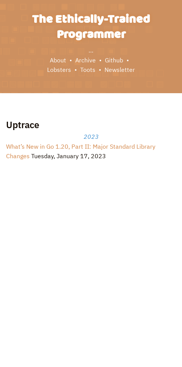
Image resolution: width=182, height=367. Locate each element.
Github (114, 60)
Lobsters (59, 69)
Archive (85, 60)
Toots (87, 69)
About (58, 60)
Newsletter (119, 69)
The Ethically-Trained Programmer (91, 27)
